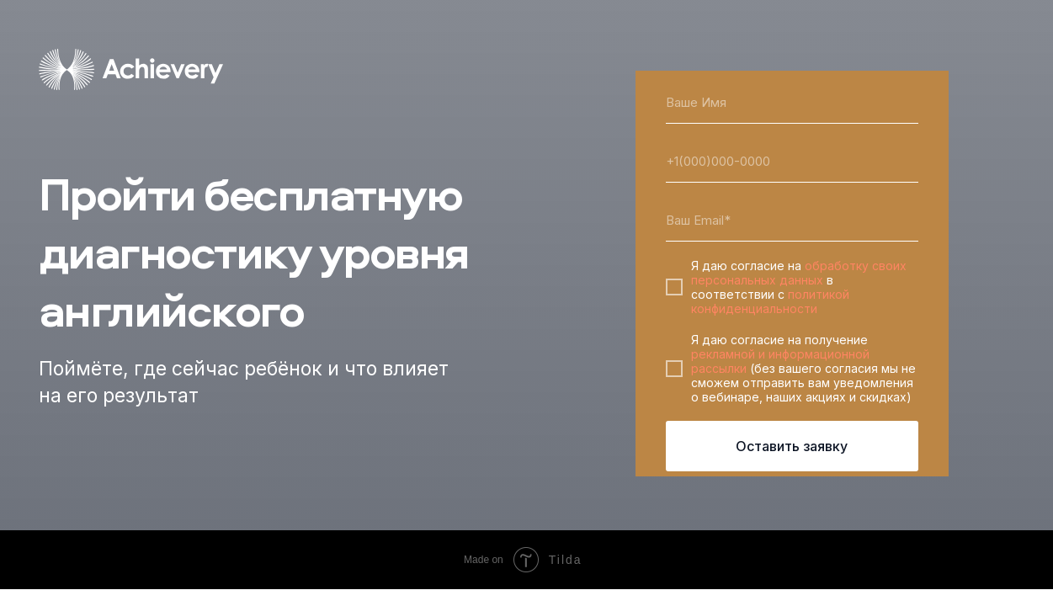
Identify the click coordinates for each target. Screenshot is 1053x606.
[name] (792, 103)
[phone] (792, 162)
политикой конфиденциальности (770, 301)
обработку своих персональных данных (799, 272)
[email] (792, 220)
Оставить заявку (792, 446)
